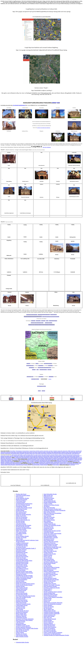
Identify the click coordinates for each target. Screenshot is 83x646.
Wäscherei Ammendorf (56, 456)
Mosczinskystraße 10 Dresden (51, 548)
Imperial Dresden (20, 581)
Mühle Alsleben (21, 461)
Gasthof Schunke (3, 451)
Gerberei (64, 463)
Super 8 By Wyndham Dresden (23, 597)
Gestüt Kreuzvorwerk (25, 451)
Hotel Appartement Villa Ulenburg (24, 620)
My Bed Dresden (48, 608)
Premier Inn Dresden (21, 558)
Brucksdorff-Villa (47, 463)
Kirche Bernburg (64, 461)
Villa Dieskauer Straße (8, 456)
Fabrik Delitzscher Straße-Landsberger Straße (12, 452)
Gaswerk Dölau (13, 451)
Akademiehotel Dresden (22, 544)
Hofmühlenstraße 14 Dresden (51, 537)
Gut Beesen (31, 451)
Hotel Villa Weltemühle (49, 507)
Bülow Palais (19, 534)
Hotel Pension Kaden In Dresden (51, 567)
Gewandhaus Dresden (21, 533)
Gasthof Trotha (8, 451)
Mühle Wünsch (9, 460)
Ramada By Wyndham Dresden (23, 528)
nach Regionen (37, 329)
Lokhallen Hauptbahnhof (57, 451)
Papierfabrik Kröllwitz (47, 454)
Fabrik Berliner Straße (72, 451)
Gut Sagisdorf (35, 451)
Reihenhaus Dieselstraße (69, 454)
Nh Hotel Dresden (20, 521)
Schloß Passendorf (22, 455)
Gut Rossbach (76, 459)
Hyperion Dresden (20, 522)
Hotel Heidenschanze (49, 540)
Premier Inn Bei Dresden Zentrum (24, 585)
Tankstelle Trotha (52, 455)
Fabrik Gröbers (56, 457)
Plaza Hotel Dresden (21, 513)
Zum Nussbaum (47, 515)
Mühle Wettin (75, 458)
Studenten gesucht (56, 102)
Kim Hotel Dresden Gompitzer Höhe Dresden (27, 628)
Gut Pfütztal (18, 458)
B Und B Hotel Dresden (22, 594)
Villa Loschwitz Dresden (50, 629)
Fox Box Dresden (48, 566)
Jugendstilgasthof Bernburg (58, 461)
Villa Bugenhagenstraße (76, 455)
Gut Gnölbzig (32, 461)
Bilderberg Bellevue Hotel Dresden (24, 572)
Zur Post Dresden (48, 558)
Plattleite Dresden (48, 555)
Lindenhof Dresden (48, 522)
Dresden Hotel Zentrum (21, 600)
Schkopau (5, 460)
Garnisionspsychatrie (68, 452)
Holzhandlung (22, 453)
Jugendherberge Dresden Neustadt (24, 575)
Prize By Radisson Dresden (50, 595)
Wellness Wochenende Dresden (23, 578)
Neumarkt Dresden (20, 606)
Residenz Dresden (48, 529)
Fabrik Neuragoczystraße (31, 452)
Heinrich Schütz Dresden (50, 581)
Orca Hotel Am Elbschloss (50, 631)
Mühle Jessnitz (75, 461)
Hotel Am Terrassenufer (21, 517)
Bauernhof (29, 463)
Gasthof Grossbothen (56, 464)
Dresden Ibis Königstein (22, 612)
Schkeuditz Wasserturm (11, 464)
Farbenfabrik (63, 452)
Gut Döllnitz (31, 457)
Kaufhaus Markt (49, 453)
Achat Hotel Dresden (21, 524)
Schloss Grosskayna (15, 459)
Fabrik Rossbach (70, 459)
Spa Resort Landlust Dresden (51, 562)
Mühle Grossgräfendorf (7, 459)
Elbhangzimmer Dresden (50, 610)
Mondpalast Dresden (21, 624)
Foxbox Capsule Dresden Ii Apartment (53, 632)
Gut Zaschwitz (80, 458)
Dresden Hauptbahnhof (21, 579)
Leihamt (52, 451)
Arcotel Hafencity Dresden (22, 498)
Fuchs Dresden (47, 564)
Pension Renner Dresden (49, 563)
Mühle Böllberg (20, 454)
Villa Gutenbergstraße (15, 456)
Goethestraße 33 (47, 590)
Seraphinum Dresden (49, 528)
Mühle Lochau (3, 458)
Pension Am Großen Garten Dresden (52, 533)
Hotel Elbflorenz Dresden (22, 568)
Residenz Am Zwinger (21, 633)
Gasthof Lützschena (69, 463)
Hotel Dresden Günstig (21, 564)
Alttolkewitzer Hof (20, 608)
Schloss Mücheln (56, 459)
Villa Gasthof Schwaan (39, 456)
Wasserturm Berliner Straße (65, 456)
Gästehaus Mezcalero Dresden (51, 541)
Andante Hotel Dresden (21, 589)
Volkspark (51, 456)
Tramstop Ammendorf (58, 455)
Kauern (19, 459)
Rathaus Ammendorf (62, 454)
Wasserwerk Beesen (8, 457)
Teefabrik (47, 455)
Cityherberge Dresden (49, 514)
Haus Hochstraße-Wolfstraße (15, 453)
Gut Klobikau (23, 459)
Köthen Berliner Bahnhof (50, 462)
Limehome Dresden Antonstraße (51, 612)
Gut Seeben (44, 451)
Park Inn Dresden (20, 591)
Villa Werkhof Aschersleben (9, 461)
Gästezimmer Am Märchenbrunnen (52, 633)
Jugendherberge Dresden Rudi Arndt (52, 547)
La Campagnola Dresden (50, 572)
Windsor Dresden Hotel (49, 625)
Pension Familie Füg (49, 621)
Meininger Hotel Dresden (22, 563)
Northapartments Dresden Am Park (52, 530)
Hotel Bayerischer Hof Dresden (23, 525)
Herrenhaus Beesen (8, 453)
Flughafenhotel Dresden (22, 552)
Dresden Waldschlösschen (50, 502)
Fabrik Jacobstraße (38, 452)
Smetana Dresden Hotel (49, 593)
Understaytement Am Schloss (51, 544)
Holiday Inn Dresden (21, 515)
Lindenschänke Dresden (22, 605)
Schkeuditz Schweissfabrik (36, 464)
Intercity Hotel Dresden (21, 593)
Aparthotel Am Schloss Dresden (51, 505)
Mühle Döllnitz (35, 457)
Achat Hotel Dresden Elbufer (23, 495)
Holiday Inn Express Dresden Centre (52, 509)
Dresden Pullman (20, 510)
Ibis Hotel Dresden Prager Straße (24, 571)
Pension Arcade (47, 600)
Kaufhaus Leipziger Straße (33, 453)
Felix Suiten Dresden (21, 532)
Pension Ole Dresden (49, 606)
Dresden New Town (48, 582)
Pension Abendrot (48, 605)
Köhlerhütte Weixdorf (21, 549)
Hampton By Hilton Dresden (50, 594)
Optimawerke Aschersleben (61, 460)
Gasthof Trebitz (70, 458)
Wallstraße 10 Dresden (49, 517)
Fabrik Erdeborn (47, 460)
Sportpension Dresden (49, 539)
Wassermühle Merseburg (35, 459)
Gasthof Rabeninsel (75, 452)
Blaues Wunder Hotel (21, 613)
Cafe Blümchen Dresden (22, 545)
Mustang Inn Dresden (21, 574)
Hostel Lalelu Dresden (49, 616)
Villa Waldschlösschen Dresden (51, 579)
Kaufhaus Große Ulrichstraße (42, 453)
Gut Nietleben (40, 451)
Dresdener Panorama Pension (51, 574)
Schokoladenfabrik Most (29, 455)
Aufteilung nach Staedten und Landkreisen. (43, 127)
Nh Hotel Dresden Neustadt (22, 526)
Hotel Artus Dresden (49, 518)
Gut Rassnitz (66, 459)
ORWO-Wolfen (12, 462)
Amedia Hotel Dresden (21, 509)
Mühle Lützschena (75, 463)
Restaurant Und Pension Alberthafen (25, 619)
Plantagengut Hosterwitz (49, 543)
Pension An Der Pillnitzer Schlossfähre (53, 597)
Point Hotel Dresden (48, 570)
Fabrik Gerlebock (27, 461)
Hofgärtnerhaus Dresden (22, 566)
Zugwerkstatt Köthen (69, 462)
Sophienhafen (35, 455)
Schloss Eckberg (20, 632)
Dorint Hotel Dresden (21, 582)
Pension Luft (47, 601)
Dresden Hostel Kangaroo (50, 534)
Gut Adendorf (32, 460)
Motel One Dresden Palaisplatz (23, 514)
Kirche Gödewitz (51, 457)
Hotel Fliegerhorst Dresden (50, 586)
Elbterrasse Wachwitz (21, 616)
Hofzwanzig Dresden (49, 559)
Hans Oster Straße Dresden (50, 551)
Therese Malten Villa (49, 609)
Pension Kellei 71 (48, 589)
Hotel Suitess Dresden (21, 511)
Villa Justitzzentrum (27, 456)
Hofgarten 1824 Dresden (22, 601)
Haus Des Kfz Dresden (21, 631)
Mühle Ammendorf (15, 454)
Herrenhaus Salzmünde (48, 458)
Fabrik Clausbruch (53, 463)
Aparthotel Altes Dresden (50, 553)
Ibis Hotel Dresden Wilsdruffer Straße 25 (26, 548)
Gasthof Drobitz (40, 457)
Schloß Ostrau (14, 458)
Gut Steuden (66, 458)
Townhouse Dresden (21, 547)
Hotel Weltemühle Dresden (50, 494)
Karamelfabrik (27, 453)
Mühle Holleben (67, 457)
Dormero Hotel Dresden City (23, 520)
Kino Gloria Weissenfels (8, 463)
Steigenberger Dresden (21, 506)
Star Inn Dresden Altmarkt (22, 536)
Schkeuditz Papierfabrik (27, 464)
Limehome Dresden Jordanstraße (51, 613)
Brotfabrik (77, 451)
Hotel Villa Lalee (48, 617)
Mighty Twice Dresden (21, 530)
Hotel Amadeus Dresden (22, 587)
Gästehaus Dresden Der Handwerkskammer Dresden (56, 635)
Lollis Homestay (20, 623)
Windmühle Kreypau (28, 459)
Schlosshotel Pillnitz (21, 501)
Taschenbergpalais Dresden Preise (24, 503)
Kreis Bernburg (40, 365)
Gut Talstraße (48, 451)
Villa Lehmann (21, 456)
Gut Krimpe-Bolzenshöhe (74, 457)
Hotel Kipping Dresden (49, 520)
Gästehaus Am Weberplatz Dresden (52, 525)
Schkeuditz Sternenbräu (43, 464)
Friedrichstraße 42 (48, 576)
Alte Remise (47, 506)
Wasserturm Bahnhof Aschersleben (71, 460)
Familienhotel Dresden (21, 617)
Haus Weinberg (47, 521)
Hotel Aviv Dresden (20, 553)
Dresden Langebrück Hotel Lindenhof (53, 591)
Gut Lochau (80, 457)
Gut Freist (27, 460)
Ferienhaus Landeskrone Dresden (52, 587)
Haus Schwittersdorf (60, 458)
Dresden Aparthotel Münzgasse (23, 627)
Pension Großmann (48, 623)
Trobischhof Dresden (49, 532)
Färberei (57, 463)
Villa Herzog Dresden (49, 498)
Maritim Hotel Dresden (21, 499)
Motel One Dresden (20, 570)
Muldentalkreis (51, 376)
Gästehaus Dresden (20, 621)
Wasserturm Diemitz (72, 456)
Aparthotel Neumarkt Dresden (23, 604)
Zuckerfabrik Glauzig (42, 462)
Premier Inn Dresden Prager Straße (24, 576)
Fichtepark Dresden (48, 549)
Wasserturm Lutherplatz (30, 462)
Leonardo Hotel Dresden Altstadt (24, 507)
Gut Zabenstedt (36, 460)
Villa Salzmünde (30, 458)
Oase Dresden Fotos (48, 526)
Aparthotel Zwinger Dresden (23, 625)
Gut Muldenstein (7, 462)
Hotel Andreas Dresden (49, 511)
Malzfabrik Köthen (57, 462)
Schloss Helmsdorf (42, 460)
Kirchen (47, 320)
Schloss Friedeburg (23, 460)
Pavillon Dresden (48, 620)
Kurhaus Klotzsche (48, 552)
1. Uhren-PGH (64, 455)
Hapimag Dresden (20, 586)
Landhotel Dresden (48, 499)
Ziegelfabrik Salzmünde (23, 458)
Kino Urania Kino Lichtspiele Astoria (58, 453)
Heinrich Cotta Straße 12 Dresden (52, 585)
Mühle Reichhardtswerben (16, 463)
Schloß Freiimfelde (16, 455)
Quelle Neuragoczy (8, 458)
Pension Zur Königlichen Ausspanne (52, 604)
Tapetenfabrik (44, 455)
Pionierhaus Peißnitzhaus (54, 454)
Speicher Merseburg (51, 459)
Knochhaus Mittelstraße (67, 453)
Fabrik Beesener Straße (64, 451)
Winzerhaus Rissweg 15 (49, 624)
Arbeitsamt (39, 455)
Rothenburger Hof (48, 496)
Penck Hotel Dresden (21, 529)
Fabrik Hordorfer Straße (23, 452)
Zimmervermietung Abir (49, 614)
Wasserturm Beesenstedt (25, 457)
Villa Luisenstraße (33, 456)
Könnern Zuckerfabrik (49, 461)
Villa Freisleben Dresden (50, 501)
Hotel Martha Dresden (21, 555)
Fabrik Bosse (34, 463)
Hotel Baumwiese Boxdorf (50, 568)
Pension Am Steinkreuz (49, 628)
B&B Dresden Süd (48, 495)
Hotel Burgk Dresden (21, 590)
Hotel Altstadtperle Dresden (50, 536)
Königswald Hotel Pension (50, 578)
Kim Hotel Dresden (20, 598)
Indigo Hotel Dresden (21, 602)
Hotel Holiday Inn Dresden (22, 629)
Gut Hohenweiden (61, 457)
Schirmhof (7, 455)
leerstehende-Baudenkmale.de (19, 105)
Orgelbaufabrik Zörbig (18, 462)
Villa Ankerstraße (69, 455)
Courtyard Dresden (20, 502)
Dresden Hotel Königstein (50, 627)
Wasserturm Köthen (63, 462)
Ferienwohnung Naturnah (50, 619)
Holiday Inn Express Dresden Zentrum (25, 583)
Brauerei (37, 463)
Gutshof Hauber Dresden (50, 524)
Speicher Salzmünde (41, 458)
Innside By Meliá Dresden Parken (24, 560)
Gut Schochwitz (54, 458)
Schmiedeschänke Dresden (22, 642)
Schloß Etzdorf (46, 457)
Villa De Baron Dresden (22, 635)
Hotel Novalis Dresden (21, 518)
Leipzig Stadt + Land (30, 376)
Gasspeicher (61, 463)
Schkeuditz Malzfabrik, (4, 464)
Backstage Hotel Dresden (22, 556)
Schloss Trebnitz (36, 461)
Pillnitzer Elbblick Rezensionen (51, 571)
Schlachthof (11, 455)
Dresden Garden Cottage (49, 575)
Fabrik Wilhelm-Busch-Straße (56, 452)
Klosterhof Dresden (20, 551)
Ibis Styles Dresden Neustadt (23, 505)
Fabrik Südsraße (48, 452)
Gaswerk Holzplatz (19, 451)
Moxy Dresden (19, 609)
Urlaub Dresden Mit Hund (22, 610)
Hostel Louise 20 (48, 556)
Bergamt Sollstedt (72, 464)
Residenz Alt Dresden (21, 537)
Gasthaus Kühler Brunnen (75, 453)
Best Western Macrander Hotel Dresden (25, 595)
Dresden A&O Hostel (21, 494)
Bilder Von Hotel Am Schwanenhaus (52, 513)
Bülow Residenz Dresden (22, 636)
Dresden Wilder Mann (21, 614)
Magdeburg (34, 369)
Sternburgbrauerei (41, 463)
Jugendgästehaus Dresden (22, 562)
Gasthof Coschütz (48, 503)
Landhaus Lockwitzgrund (22, 543)
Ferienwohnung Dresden (22, 559)
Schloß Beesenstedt (18, 457)
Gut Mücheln (62, 459)
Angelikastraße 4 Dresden (50, 583)
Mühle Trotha (33, 454)
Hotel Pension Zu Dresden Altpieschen (53, 602)
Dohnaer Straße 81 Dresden (50, 545)
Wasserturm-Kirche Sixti (43, 459)
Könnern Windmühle (43, 461)
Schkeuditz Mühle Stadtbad (19, 464)
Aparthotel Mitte (48, 598)
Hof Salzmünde (35, 458)
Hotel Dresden (19, 539)
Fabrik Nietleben (43, 452)
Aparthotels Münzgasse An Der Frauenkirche (54, 510)
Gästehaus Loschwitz (21, 567)
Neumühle (28, 454)
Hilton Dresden (19, 496)
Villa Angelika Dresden (49, 560)
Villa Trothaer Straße (46, 456)
